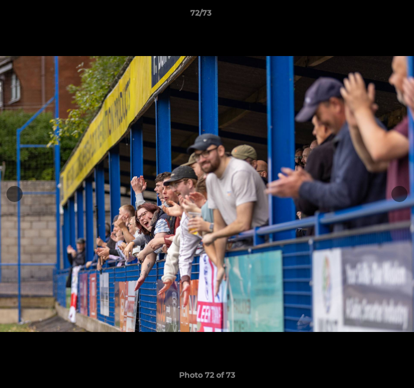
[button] (375, 15)
